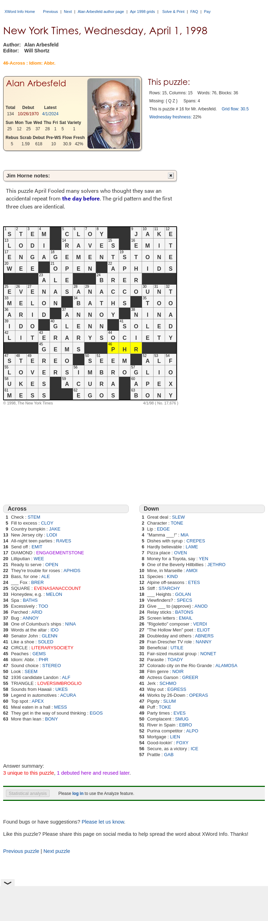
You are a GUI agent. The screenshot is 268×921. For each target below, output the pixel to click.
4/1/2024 (50, 113)
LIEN (175, 736)
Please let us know (103, 822)
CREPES (195, 540)
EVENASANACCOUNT (57, 588)
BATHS (30, 600)
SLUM (169, 701)
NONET (208, 653)
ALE (45, 576)
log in (77, 793)
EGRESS (177, 689)
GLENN (50, 635)
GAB (168, 754)
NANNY (204, 641)
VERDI (200, 624)
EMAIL (186, 618)
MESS (60, 707)
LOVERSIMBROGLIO (59, 683)
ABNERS (204, 635)
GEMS (39, 653)
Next (68, 11)
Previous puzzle (21, 851)
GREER (190, 677)
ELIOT (203, 630)
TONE (177, 523)
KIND (172, 576)
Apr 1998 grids (142, 11)
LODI (51, 535)
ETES (194, 582)
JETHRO (216, 564)
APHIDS (72, 570)
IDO (55, 630)
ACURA (68, 695)
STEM (34, 517)
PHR (43, 659)
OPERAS (198, 695)
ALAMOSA (226, 665)
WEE (39, 558)
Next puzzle (56, 851)
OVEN (180, 552)
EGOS (96, 713)
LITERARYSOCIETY (52, 647)
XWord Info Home (20, 11)
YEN (203, 558)
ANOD (201, 606)
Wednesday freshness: (170, 117)
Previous (50, 11)
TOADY (175, 659)
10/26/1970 (28, 113)
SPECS (184, 600)
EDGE (163, 529)
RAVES (63, 540)
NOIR (178, 671)
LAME (192, 546)
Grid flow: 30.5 (235, 109)
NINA (70, 624)
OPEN (51, 564)
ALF (66, 677)
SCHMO (167, 683)
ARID (36, 612)
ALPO (192, 730)
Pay (207, 11)
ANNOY (31, 618)
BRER (37, 582)
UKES (61, 689)
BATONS (184, 612)
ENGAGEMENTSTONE (60, 552)
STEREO (51, 665)
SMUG (182, 719)
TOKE (165, 707)
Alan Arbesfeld (36, 83)
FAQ (194, 11)
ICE (194, 748)
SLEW (178, 517)
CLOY (47, 523)
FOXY (182, 742)
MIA (184, 535)
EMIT (37, 546)
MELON (54, 594)
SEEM (31, 671)
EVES (179, 713)
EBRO (185, 725)
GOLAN (183, 594)
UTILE (177, 647)
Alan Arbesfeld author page (101, 11)
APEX (38, 701)
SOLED (45, 641)
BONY (51, 719)
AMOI (192, 570)
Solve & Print (173, 11)
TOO (43, 606)
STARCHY (169, 588)
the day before (81, 198)
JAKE (55, 529)
